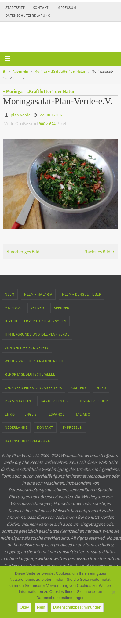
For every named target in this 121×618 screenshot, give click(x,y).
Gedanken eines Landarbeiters (33, 387)
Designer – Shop (93, 400)
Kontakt (41, 7)
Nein (41, 607)
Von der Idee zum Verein (27, 347)
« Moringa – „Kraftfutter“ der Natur (39, 91)
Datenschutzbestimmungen (77, 607)
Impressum (66, 7)
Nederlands (16, 427)
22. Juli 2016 (51, 115)
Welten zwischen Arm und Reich (34, 360)
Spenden (62, 307)
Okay (24, 607)
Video (101, 387)
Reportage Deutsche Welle (30, 374)
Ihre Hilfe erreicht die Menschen (35, 321)
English (31, 414)
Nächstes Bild (100, 251)
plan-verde (21, 115)
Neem (9, 294)
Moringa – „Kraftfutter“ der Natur (60, 71)
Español (57, 414)
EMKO (10, 414)
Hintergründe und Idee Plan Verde (37, 334)
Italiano (82, 414)
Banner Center (55, 400)
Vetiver (37, 307)
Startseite (15, 7)
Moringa (13, 307)
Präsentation (18, 400)
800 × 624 (47, 123)
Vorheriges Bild (21, 251)
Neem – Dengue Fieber (81, 294)
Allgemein (20, 71)
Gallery (79, 387)
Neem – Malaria (38, 294)
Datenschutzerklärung (28, 15)
